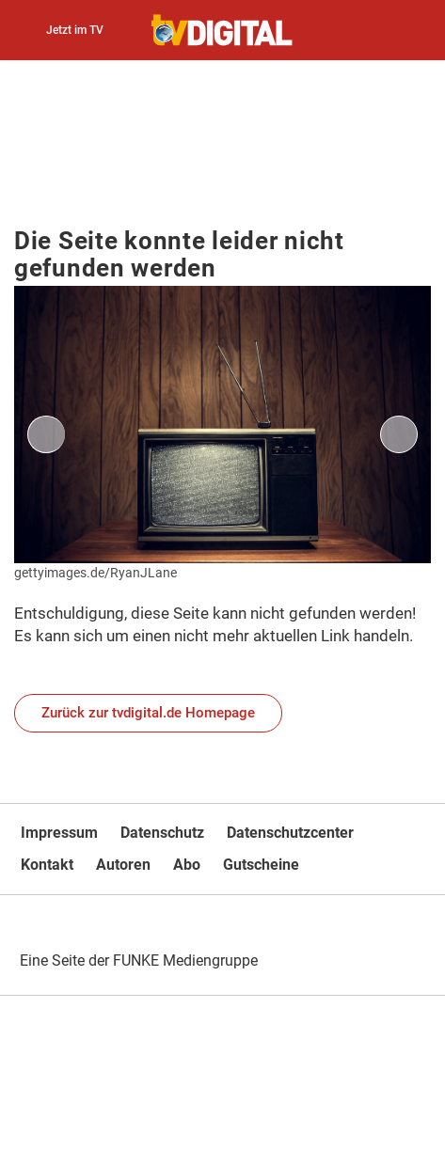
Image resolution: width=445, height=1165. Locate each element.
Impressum (59, 833)
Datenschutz (162, 833)
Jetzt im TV (74, 30)
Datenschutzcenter (290, 833)
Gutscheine (261, 865)
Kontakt (47, 865)
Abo (186, 865)
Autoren (123, 865)
